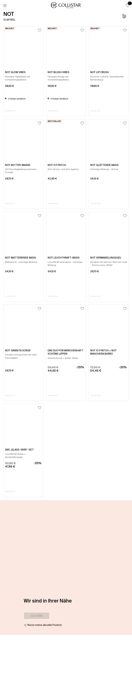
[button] (127, 5)
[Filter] (124, 16)
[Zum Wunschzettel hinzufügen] (39, 30)
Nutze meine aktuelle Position (45, 625)
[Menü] (4, 5)
